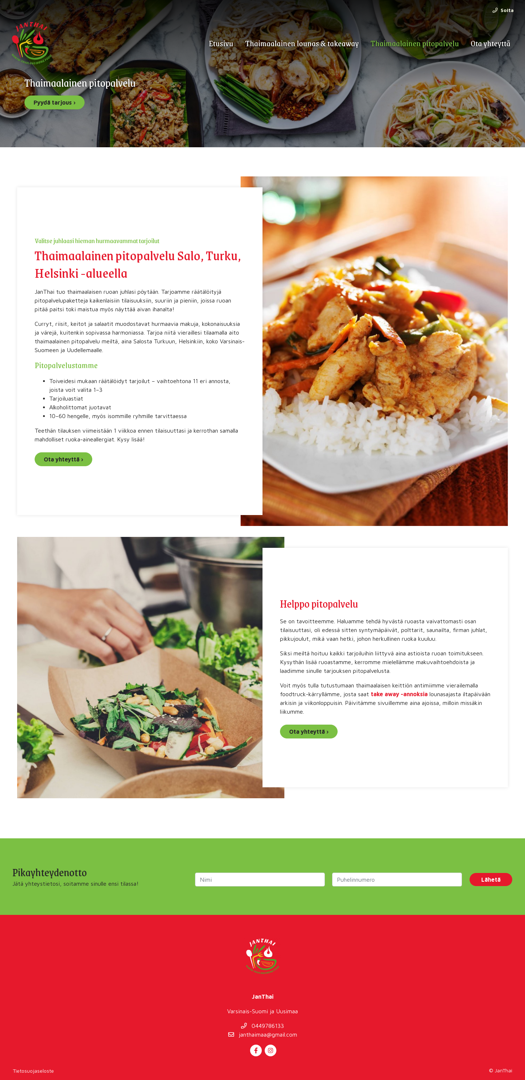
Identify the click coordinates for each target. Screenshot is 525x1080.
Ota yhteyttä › (63, 459)
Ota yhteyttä (490, 43)
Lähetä (491, 879)
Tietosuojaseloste (33, 1071)
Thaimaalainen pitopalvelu (414, 43)
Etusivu (221, 43)
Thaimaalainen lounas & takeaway (302, 43)
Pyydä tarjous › (54, 102)
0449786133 (262, 1025)
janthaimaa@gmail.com (262, 1034)
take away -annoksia (399, 694)
